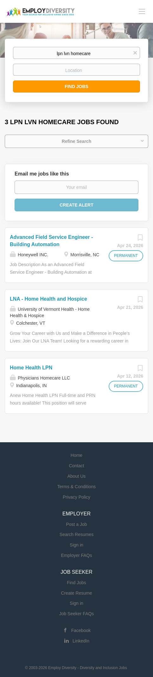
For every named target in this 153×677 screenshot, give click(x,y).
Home (76, 455)
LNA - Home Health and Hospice (48, 299)
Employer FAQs (76, 555)
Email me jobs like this (42, 173)
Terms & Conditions (76, 486)
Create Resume (76, 593)
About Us (76, 476)
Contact (76, 465)
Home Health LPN (31, 367)
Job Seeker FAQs (76, 613)
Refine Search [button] (76, 141)
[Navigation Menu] (142, 11)
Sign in (76, 544)
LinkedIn (81, 640)
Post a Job (76, 524)
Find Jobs (76, 86)
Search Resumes (76, 534)
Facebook (81, 630)
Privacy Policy (76, 497)
